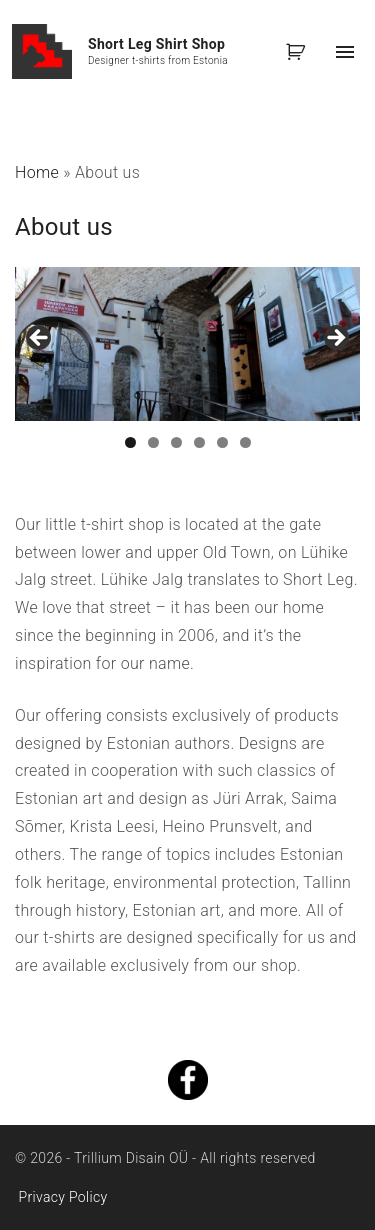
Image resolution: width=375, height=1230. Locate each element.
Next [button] (335, 339)
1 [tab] (130, 442)
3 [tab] (176, 442)
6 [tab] (245, 442)
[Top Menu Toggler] (345, 52)
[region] (187, 343)
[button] (299, 51)
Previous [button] (40, 339)
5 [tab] (222, 442)
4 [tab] (199, 442)
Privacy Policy (63, 1197)
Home (37, 172)
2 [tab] (153, 442)
